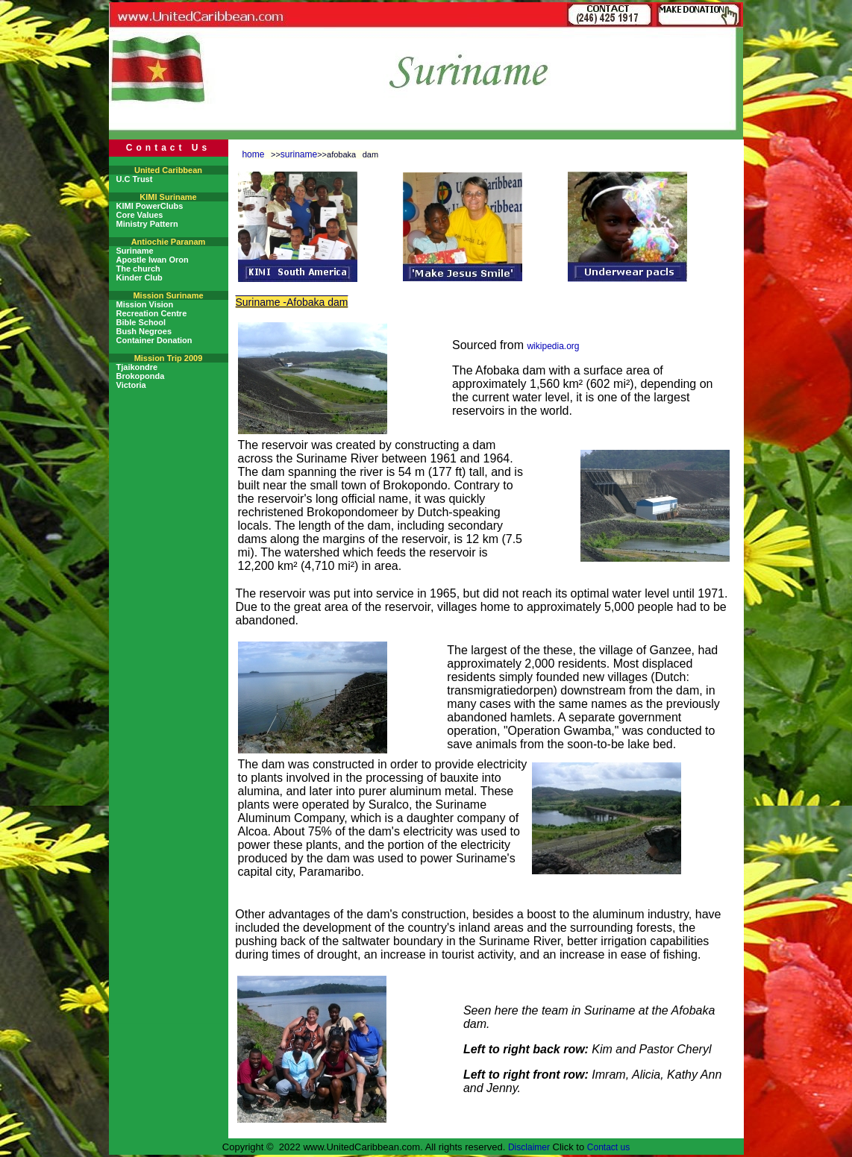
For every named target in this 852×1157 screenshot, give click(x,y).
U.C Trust (134, 179)
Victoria (131, 384)
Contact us (608, 1147)
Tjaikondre (137, 367)
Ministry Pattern (147, 223)
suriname (299, 154)
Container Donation (154, 340)
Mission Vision (145, 304)
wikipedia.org (553, 346)
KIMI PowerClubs (150, 205)
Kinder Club (139, 277)
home (253, 154)
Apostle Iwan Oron (152, 259)
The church (138, 268)
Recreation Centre (151, 313)
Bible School (141, 322)
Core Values (139, 214)
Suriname (135, 250)
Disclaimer (529, 1147)
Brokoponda (140, 375)
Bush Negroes (144, 331)
